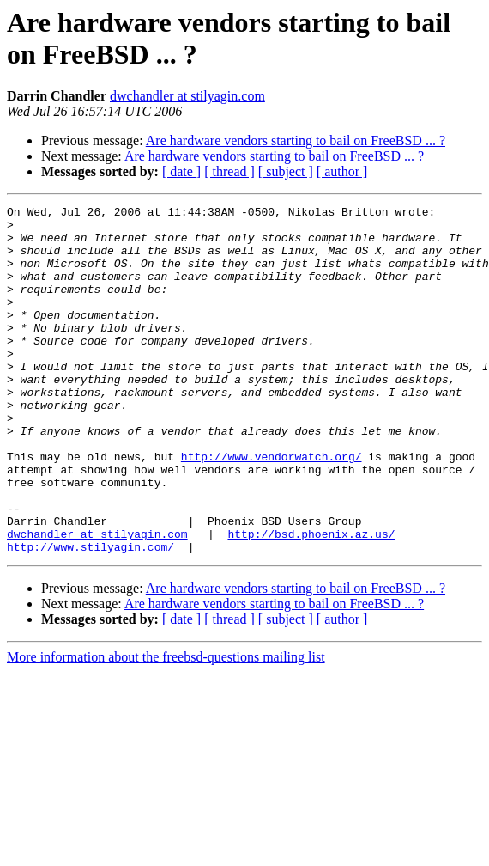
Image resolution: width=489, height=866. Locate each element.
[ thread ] (229, 171)
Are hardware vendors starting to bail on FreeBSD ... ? (295, 140)
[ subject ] (285, 171)
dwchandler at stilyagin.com (187, 95)
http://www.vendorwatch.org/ (271, 507)
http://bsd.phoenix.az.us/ (311, 600)
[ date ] (181, 171)
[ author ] (342, 171)
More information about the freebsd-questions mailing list (166, 726)
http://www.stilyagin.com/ (90, 616)
